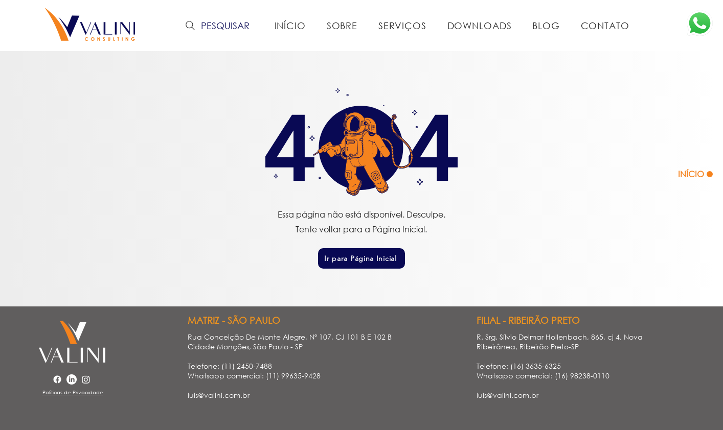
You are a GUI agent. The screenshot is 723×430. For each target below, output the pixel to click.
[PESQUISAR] (216, 25)
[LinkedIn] (71, 379)
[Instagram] (86, 379)
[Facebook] (57, 379)
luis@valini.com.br (219, 395)
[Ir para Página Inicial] (361, 258)
